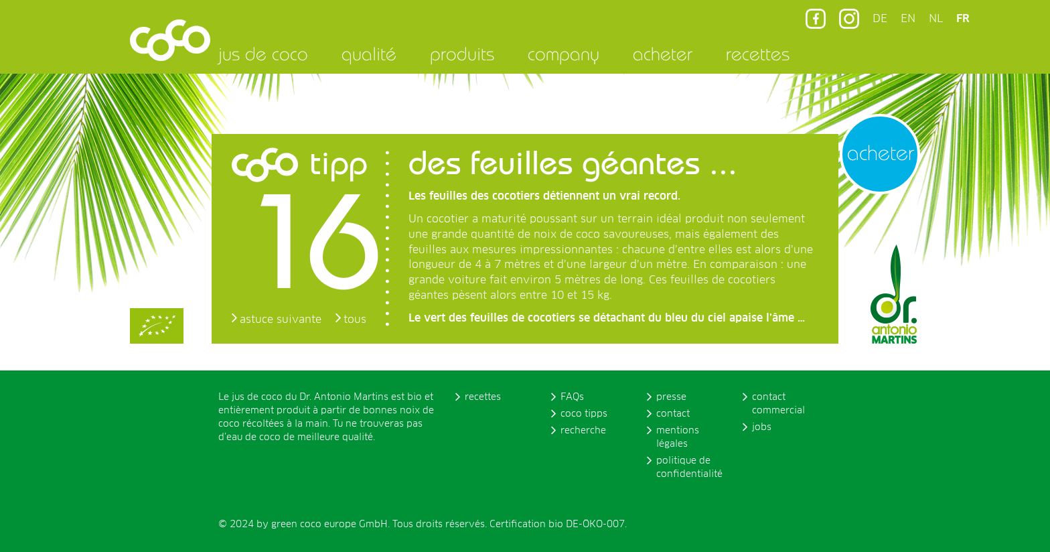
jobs (761, 427)
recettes (758, 53)
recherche (583, 430)
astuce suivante (280, 319)
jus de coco (263, 53)
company (563, 53)
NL (936, 18)
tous (355, 319)
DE (880, 18)
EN (908, 18)
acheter (662, 53)
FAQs (572, 397)
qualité (369, 53)
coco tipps (583, 414)
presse (671, 397)
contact (673, 414)
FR (963, 18)
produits (462, 53)
